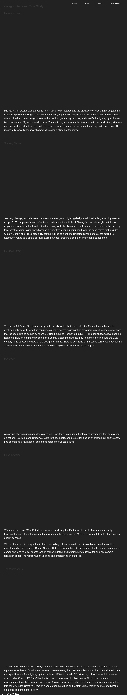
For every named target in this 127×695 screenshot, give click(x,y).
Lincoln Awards (12, 455)
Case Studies (115, 3)
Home (74, 3)
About (100, 3)
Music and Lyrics (13, 13)
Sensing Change (13, 143)
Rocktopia (9, 358)
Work (87, 3)
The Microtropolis (13, 569)
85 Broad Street (12, 251)
